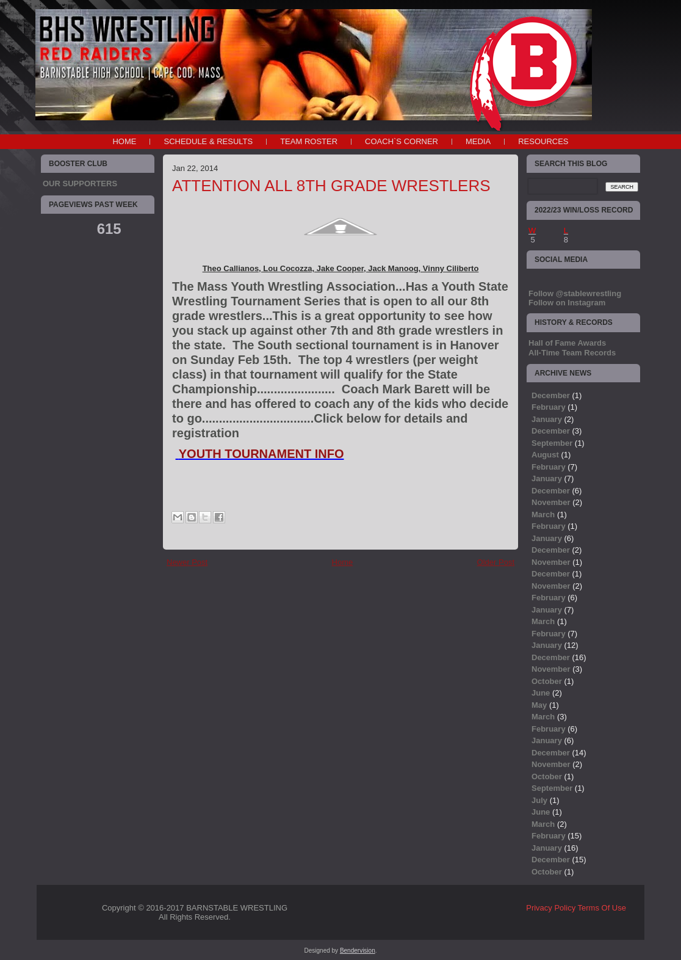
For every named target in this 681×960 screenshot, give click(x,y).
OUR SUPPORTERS (80, 183)
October (546, 681)
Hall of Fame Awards (567, 342)
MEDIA (478, 141)
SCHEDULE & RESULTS (208, 141)
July (539, 800)
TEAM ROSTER (308, 141)
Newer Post (187, 562)
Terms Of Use (602, 907)
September (551, 443)
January (546, 419)
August (545, 454)
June (540, 692)
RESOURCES (543, 141)
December (550, 395)
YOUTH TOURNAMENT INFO (261, 453)
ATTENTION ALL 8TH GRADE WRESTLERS (331, 185)
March (543, 514)
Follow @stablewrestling (574, 293)
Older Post (495, 562)
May (539, 705)
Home (124, 141)
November (551, 502)
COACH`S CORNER (401, 141)
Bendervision (357, 950)
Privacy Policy (550, 907)
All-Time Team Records (572, 352)
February (548, 407)
